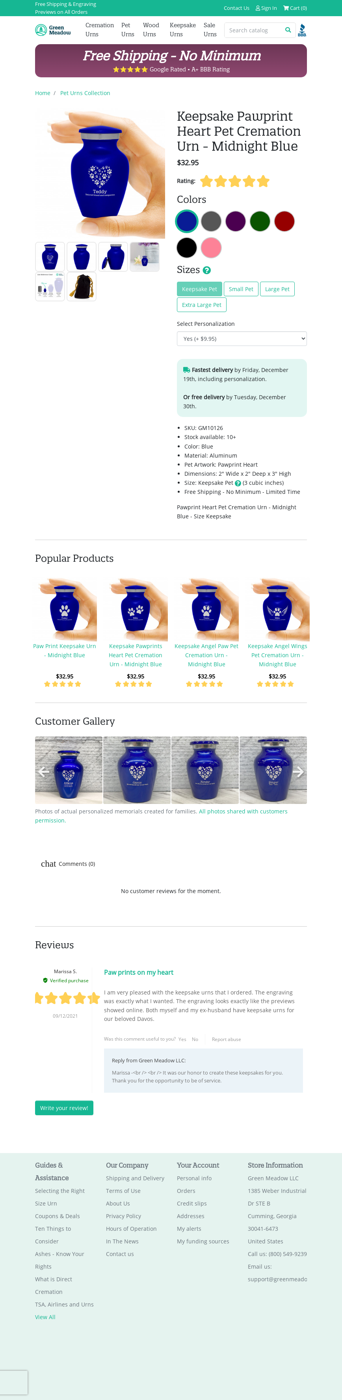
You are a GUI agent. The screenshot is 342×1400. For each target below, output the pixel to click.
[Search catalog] (253, 30)
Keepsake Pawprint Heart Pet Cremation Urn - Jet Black (187, 248)
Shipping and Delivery (135, 1178)
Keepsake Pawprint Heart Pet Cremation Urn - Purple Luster (235, 221)
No (195, 1039)
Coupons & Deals (57, 1216)
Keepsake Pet (199, 289)
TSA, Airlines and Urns (64, 1304)
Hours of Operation (131, 1229)
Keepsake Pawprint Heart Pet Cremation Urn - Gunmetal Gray (211, 221)
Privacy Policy (123, 1216)
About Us (118, 1203)
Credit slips (192, 1203)
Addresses (190, 1216)
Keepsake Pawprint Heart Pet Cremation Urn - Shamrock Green (260, 221)
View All (45, 1317)
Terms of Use (123, 1191)
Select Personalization (206, 323)
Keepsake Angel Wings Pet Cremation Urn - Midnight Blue (277, 655)
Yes (182, 1039)
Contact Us (236, 7)
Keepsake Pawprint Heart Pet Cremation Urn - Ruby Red (284, 221)
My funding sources (203, 1241)
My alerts (189, 1229)
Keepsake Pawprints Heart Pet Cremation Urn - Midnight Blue (135, 655)
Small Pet (241, 289)
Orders (186, 1191)
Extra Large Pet (201, 304)
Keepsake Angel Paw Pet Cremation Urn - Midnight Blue (206, 655)
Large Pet (277, 289)
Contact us (120, 1254)
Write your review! (64, 1108)
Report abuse (226, 1039)
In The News (122, 1241)
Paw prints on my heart (138, 972)
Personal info (194, 1178)
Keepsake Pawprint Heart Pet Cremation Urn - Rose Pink (211, 248)
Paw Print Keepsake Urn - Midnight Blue (64, 650)
